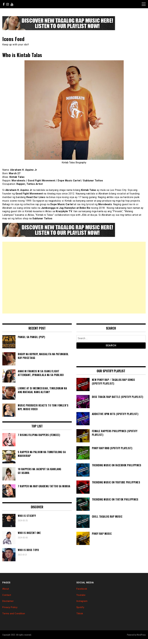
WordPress (141, 634)
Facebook (81, 588)
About (5, 588)
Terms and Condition (13, 613)
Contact (6, 595)
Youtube (81, 595)
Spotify (80, 607)
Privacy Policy (9, 607)
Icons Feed (13, 38)
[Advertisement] (74, 278)
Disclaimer (8, 601)
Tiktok (79, 613)
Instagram (82, 601)
